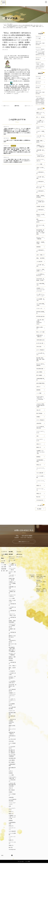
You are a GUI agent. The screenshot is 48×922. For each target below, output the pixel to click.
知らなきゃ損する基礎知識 (40, 398)
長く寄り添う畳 (40, 374)
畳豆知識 (11, 596)
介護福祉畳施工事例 (40, 413)
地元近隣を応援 (40, 402)
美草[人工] (38, 505)
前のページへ (7, 108)
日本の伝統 (39, 378)
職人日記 (38, 538)
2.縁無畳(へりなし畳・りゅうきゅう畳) (40, 492)
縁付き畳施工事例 (40, 418)
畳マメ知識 (10, 24)
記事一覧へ (17, 108)
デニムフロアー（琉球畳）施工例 (40, 165)
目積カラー (39, 483)
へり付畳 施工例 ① (40, 194)
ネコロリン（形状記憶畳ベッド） (40, 289)
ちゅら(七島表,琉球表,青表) (39, 466)
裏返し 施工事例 (40, 275)
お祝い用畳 (3, 609)
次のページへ (27, 108)
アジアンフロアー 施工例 (40, 133)
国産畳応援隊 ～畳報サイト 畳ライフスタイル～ (16, 79)
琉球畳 (2, 605)
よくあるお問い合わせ (40, 387)
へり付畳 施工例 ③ (40, 267)
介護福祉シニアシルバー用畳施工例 (40, 154)
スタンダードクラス (40, 509)
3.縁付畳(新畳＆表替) (40, 501)
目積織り (38, 453)
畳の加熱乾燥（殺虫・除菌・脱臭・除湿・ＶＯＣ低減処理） (40, 247)
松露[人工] (38, 526)
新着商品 (38, 496)
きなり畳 (3, 603)
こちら (5, 94)
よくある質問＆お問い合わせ (40, 294)
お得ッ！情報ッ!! (40, 270)
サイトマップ (20, 599)
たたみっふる (39, 334)
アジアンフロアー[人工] (40, 471)
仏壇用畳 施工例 (40, 219)
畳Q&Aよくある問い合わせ (40, 229)
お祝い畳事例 (39, 406)
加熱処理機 (3, 611)
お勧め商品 (39, 462)
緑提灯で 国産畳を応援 (40, 258)
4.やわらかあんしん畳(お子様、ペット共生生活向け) (40, 435)
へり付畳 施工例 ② (40, 184)
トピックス (19, 593)
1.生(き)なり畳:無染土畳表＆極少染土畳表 (40, 442)
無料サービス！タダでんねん (40, 117)
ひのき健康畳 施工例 (40, 325)
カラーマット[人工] (40, 531)
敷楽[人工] (38, 487)
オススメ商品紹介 (11, 76)
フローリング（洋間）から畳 (40, 198)
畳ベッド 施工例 (40, 122)
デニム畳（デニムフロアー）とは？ (40, 319)
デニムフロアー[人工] (40, 479)
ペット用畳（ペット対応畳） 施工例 (40, 128)
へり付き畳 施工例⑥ (40, 189)
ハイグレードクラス (40, 522)
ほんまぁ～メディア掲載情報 (40, 253)
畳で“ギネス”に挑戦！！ (39, 241)
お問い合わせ (20, 596)
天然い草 (38, 447)
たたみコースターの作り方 (40, 171)
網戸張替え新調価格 (40, 338)
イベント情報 (39, 175)
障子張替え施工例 (40, 343)
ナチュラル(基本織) (40, 517)
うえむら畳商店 (18, 91)
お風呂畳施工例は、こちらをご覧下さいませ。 (19, 73)
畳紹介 (2, 600)
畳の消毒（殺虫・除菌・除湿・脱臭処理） (40, 393)
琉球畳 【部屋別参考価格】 (40, 208)
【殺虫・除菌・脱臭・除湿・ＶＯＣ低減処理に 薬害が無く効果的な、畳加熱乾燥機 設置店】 (17, 89)
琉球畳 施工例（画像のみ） (39, 365)
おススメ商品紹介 (40, 382)
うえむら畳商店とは (4, 597)
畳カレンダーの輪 (40, 361)
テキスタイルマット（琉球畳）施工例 (40, 214)
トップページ (4, 593)
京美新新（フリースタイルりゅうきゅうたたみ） (40, 312)
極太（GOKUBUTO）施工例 (40, 235)
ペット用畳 (39, 429)
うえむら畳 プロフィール (40, 143)
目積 (37, 475)
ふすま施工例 (39, 279)
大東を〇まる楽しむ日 (40, 179)
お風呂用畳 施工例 (40, 159)
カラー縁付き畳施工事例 (40, 330)
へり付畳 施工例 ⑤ (40, 203)
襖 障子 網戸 (4, 613)
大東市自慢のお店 (40, 370)
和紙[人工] (38, 535)
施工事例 (11, 593)
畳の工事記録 (39, 450)
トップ (4, 24)
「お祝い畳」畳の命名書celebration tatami (40, 349)
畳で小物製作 (39, 409)
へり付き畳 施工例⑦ (40, 283)
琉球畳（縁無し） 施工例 (39, 148)
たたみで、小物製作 (40, 138)
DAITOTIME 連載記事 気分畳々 (40, 300)
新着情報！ (39, 262)
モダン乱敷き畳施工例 (40, 306)
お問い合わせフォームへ (24, 583)
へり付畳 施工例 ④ (40, 224)
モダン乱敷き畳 (40, 513)
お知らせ (38, 422)
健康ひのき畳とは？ (40, 356)
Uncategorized (40, 541)
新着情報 (38, 426)
